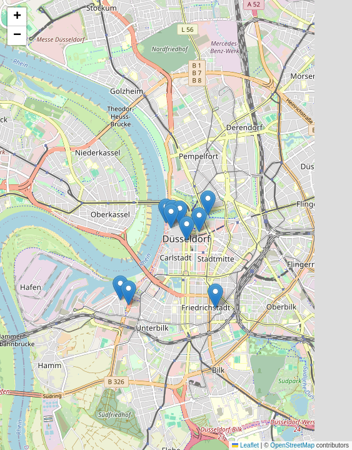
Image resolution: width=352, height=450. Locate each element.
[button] (186, 228)
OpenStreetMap (292, 445)
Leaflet (245, 445)
